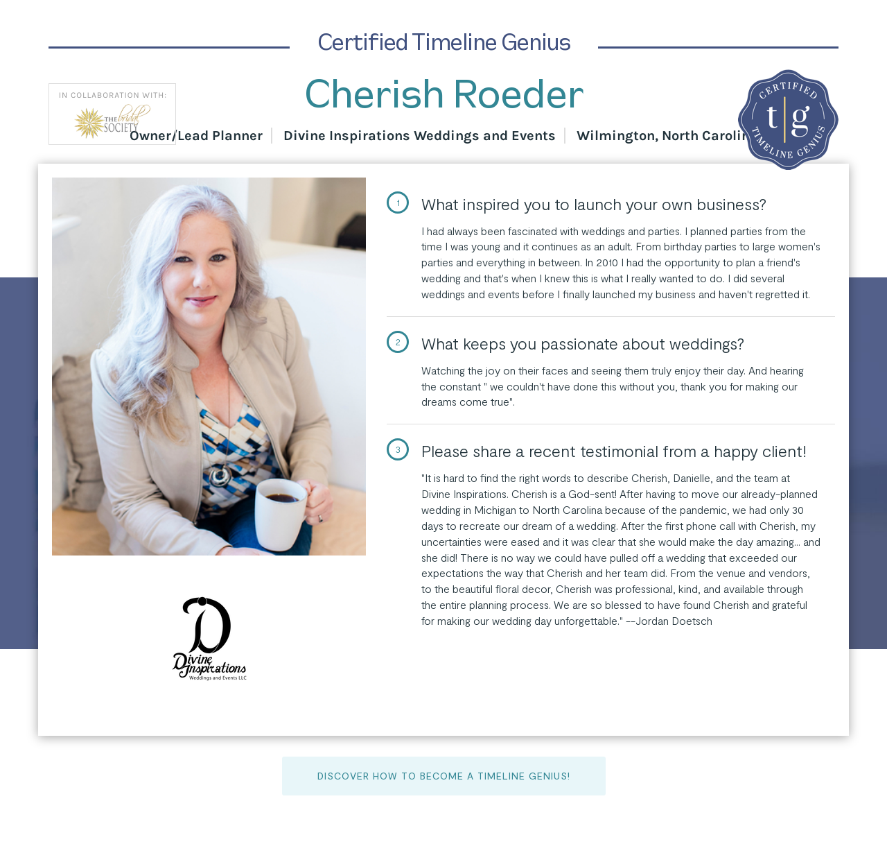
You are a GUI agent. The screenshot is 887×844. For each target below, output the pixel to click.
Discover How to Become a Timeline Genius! (443, 776)
